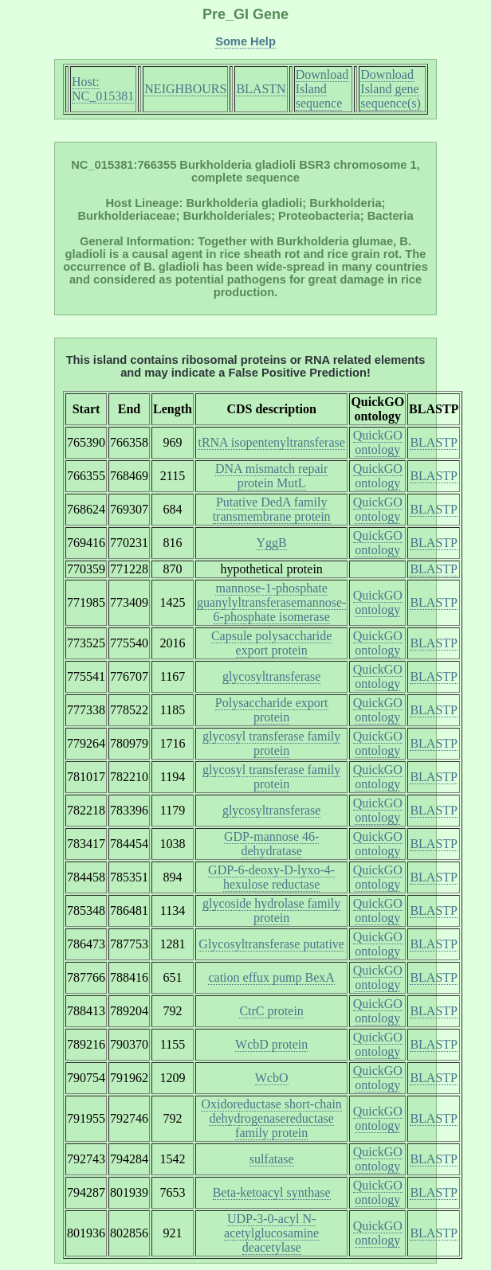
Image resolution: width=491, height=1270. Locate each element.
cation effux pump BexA (271, 977)
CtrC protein (271, 1011)
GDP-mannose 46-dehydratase (272, 844)
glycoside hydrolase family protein (271, 910)
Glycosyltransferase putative (271, 944)
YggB (272, 542)
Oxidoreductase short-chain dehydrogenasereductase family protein (271, 1118)
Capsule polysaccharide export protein (271, 643)
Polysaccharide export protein (271, 710)
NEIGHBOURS (185, 89)
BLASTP (434, 442)
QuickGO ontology (378, 442)
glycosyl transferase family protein (271, 743)
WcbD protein (271, 1044)
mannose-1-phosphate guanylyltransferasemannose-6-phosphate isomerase (271, 602)
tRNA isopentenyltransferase (271, 442)
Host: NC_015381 (103, 89)
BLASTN (260, 89)
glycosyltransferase (271, 676)
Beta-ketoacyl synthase (272, 1192)
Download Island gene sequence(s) (390, 89)
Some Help (245, 41)
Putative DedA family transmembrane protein (272, 509)
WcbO (272, 1077)
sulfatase (271, 1159)
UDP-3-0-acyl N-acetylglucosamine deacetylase (271, 1233)
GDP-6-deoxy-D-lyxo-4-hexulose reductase (271, 877)
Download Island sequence (322, 89)
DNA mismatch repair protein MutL (271, 476)
